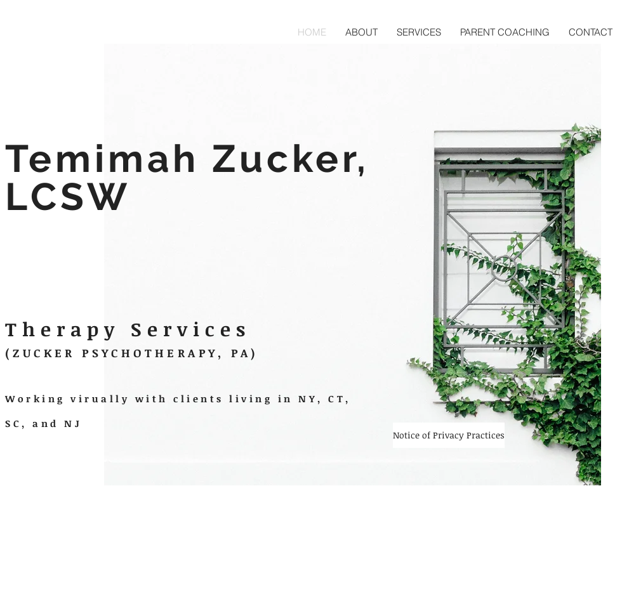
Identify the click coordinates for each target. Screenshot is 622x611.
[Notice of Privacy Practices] (449, 435)
